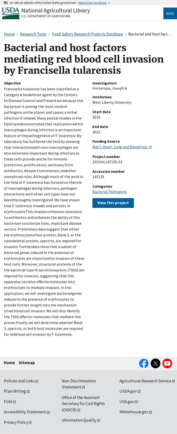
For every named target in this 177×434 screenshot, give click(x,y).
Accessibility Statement (25, 412)
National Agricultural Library (55, 10)
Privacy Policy (16, 422)
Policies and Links (19, 381)
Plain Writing (15, 391)
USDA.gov (128, 391)
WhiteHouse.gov (133, 412)
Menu (170, 13)
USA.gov (126, 401)
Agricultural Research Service (145, 381)
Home (9, 362)
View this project (113, 202)
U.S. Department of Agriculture (45, 16)
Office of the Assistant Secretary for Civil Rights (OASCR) (83, 404)
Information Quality (79, 420)
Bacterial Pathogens (109, 191)
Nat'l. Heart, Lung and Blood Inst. (120, 146)
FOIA (8, 401)
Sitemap (27, 362)
